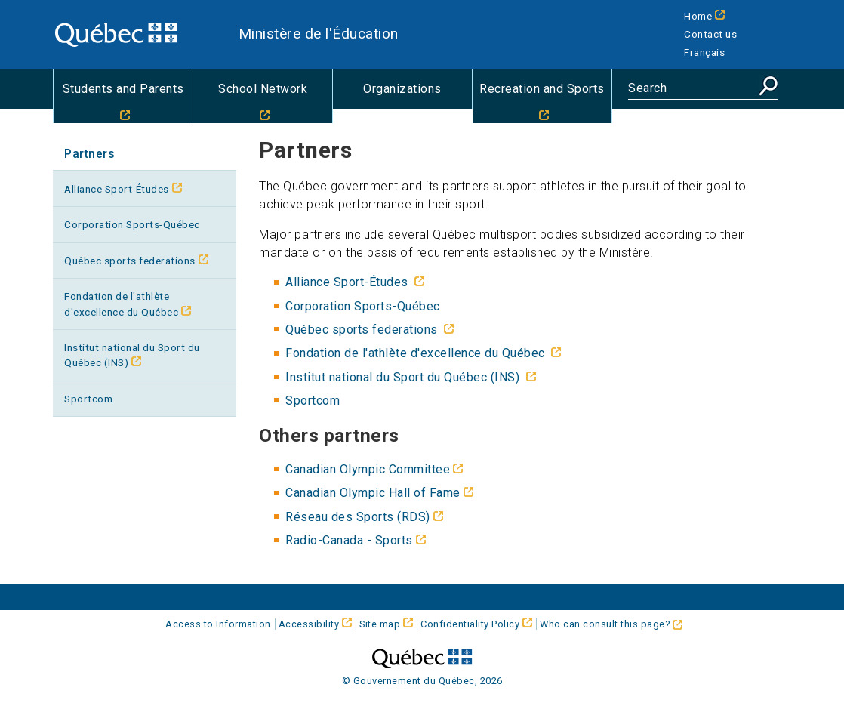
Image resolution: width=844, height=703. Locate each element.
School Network (262, 89)
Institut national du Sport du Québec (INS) (132, 354)
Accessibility (309, 624)
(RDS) (357, 517)
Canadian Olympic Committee (367, 469)
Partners (89, 153)
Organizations (402, 89)
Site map (379, 624)
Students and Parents (123, 89)
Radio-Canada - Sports (349, 540)
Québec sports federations (130, 260)
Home (698, 16)
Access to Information (218, 624)
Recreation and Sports (542, 89)
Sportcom (88, 399)
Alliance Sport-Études (116, 189)
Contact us (710, 34)
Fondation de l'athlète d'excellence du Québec (121, 303)
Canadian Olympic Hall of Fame (373, 493)
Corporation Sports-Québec (132, 224)
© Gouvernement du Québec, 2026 (422, 680)
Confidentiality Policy (469, 624)
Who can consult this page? (611, 624)
